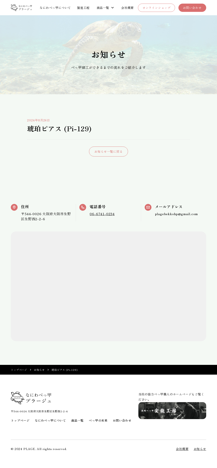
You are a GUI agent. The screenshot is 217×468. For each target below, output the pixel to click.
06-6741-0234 (102, 213)
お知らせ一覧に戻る (108, 151)
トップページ (19, 369)
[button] (105, 7)
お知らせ (39, 369)
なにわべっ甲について (55, 8)
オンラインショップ (156, 8)
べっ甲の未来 (98, 420)
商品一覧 (77, 420)
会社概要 (127, 8)
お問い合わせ (192, 8)
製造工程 (83, 8)
